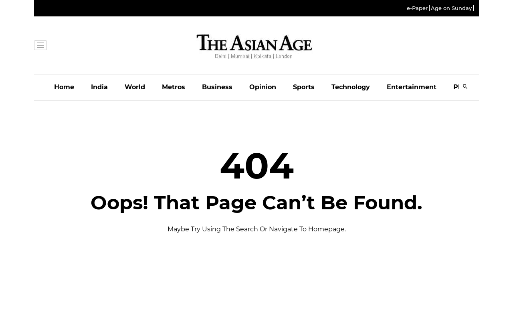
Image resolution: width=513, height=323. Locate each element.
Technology (350, 87)
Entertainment (411, 87)
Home (64, 87)
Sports (304, 87)
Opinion (262, 87)
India (99, 87)
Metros (173, 87)
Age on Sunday (451, 8)
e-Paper (417, 8)
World (135, 87)
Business (217, 87)
